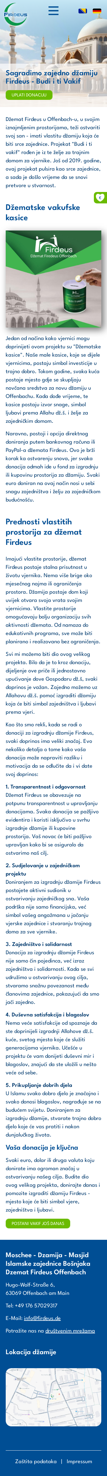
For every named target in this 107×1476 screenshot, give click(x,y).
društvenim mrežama (70, 1331)
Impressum (79, 1461)
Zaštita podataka (36, 1461)
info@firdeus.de (42, 1318)
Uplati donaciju (29, 95)
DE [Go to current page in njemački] (97, 11)
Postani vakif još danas (38, 1224)
